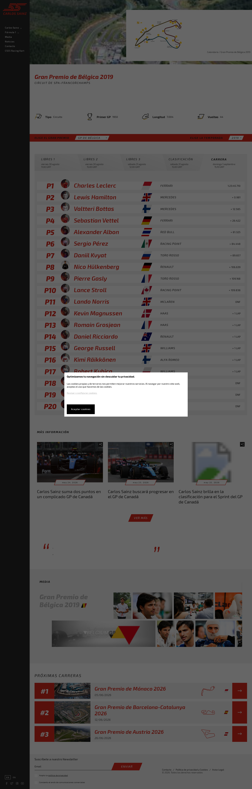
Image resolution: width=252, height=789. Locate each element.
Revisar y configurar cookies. (82, 393)
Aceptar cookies (80, 409)
